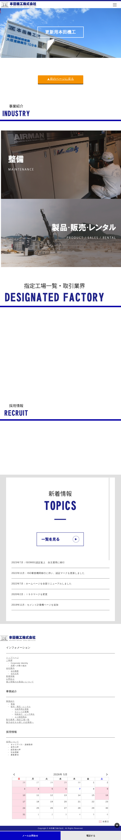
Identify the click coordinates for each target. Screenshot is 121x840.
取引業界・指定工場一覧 (18, 719)
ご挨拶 (9, 660)
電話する (90, 835)
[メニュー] (114, 4)
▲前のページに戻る (60, 78)
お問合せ (10, 679)
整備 (13, 704)
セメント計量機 (22, 712)
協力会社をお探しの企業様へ (20, 722)
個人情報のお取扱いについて (20, 682)
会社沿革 (15, 674)
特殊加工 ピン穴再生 (25, 714)
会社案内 (10, 668)
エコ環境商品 (21, 717)
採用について (12, 742)
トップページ (12, 657)
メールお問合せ (30, 835)
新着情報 (10, 676)
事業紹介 (10, 701)
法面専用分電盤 (22, 709)
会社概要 (15, 671)
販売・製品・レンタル (21, 707)
